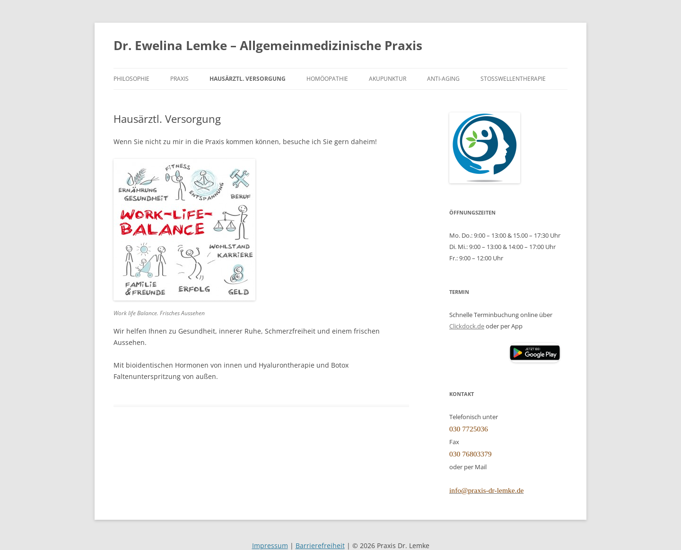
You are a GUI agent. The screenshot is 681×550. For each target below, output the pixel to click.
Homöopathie (327, 78)
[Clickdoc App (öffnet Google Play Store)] (535, 360)
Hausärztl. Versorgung (248, 78)
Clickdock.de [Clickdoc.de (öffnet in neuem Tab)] (466, 326)
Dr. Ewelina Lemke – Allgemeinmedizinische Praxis (268, 45)
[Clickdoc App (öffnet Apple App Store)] (478, 352)
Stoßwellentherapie (513, 78)
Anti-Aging (443, 78)
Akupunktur (387, 78)
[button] (535, 352)
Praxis (179, 78)
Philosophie (131, 78)
